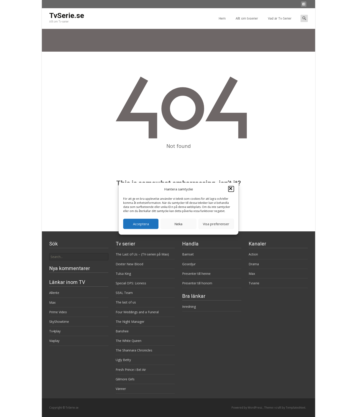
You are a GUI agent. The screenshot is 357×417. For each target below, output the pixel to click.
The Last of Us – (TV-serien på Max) (142, 254)
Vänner (121, 389)
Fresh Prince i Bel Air (131, 369)
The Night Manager (130, 321)
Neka (178, 224)
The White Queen (128, 341)
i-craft (278, 407)
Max (252, 273)
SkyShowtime (59, 321)
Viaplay (54, 341)
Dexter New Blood (129, 264)
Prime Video (58, 312)
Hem (222, 22)
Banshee (122, 331)
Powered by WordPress (247, 407)
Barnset (188, 254)
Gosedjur (189, 264)
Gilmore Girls (125, 379)
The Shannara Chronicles (134, 350)
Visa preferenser (216, 224)
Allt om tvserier (247, 22)
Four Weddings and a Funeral (137, 312)
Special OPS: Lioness (131, 283)
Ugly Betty (123, 360)
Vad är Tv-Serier (279, 22)
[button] (231, 189)
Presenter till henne (196, 273)
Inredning (189, 306)
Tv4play (55, 331)
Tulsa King (123, 273)
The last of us (126, 302)
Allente (54, 293)
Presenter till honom (197, 283)
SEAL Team (124, 293)
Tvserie (254, 283)
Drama (254, 264)
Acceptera (141, 224)
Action (253, 254)
